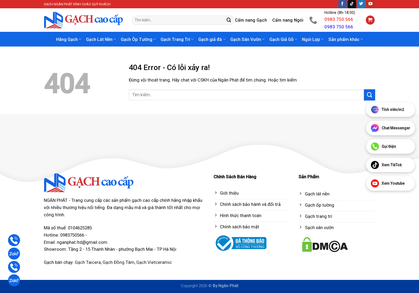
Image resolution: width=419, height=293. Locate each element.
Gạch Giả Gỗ (283, 39)
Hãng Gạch (68, 39)
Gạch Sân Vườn (247, 39)
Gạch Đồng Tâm (118, 262)
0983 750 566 (338, 19)
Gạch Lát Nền (101, 39)
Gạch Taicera (88, 262)
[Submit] (229, 20)
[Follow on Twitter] (361, 4)
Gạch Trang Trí (177, 39)
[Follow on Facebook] (342, 4)
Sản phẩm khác (345, 39)
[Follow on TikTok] (352, 4)
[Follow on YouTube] (370, 4)
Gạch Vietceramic (154, 262)
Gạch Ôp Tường (138, 39)
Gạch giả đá (211, 39)
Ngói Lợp (313, 39)
